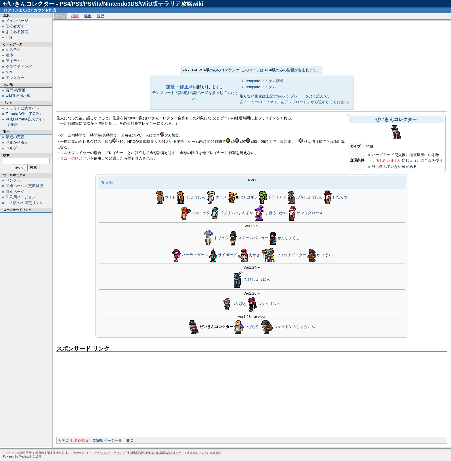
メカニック (201, 213)
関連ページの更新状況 (24, 186)
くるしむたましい (387, 160)
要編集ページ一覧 (107, 440)
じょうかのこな (419, 160)
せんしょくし (288, 238)
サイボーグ (227, 255)
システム (13, 49)
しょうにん (196, 197)
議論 (75, 16)
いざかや (251, 326)
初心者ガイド (17, 26)
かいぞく (324, 255)
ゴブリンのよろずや (236, 213)
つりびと (239, 304)
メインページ (17, 20)
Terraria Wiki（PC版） (24, 114)
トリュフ (221, 238)
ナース (221, 197)
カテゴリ (65, 440)
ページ (60, 16)
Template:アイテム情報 (264, 81)
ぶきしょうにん (309, 197)
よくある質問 (17, 32)
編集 (87, 16)
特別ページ (15, 191)
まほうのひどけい (75, 158)
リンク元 (13, 180)
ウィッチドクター (291, 255)
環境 (9, 55)
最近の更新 (15, 137)
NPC (252, 180)
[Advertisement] (252, 42)
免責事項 (215, 452)
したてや (339, 197)
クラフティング (19, 66)
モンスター (15, 78)
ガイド (170, 197)
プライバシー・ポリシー (109, 452)
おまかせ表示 (17, 142)
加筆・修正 (177, 86)
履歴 (100, 16)
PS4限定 (82, 440)
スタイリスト (269, 304)
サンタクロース (310, 213)
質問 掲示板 (16, 90)
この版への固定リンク (24, 203)
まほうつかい (276, 213)
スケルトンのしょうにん (294, 326)
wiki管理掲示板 (18, 95)
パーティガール (195, 255)
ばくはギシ (248, 197)
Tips (9, 37)
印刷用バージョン (21, 197)
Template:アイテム (260, 87)
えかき (254, 255)
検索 (6, 155)
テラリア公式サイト (22, 108)
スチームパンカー (253, 238)
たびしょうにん (257, 279)
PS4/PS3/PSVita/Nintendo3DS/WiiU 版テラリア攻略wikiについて (167, 452)
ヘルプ (11, 148)
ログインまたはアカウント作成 (30, 10)
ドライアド (277, 197)
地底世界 (416, 155)
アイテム (13, 61)
